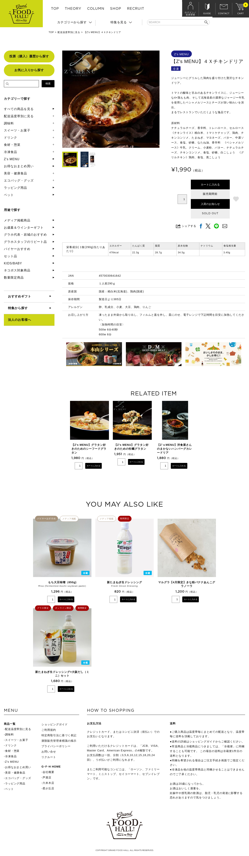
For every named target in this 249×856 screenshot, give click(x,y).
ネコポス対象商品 (17, 270)
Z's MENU (11, 159)
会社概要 (48, 772)
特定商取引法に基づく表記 (58, 735)
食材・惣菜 (12, 144)
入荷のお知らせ (210, 203)
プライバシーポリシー (56, 746)
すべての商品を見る (19, 109)
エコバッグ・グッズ (19, 180)
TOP (55, 8)
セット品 (10, 256)
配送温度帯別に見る (69, 32)
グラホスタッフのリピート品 (25, 241)
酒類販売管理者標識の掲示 (58, 740)
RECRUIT (135, 8)
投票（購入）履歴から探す (29, 56)
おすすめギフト (19, 296)
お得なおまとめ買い (19, 166)
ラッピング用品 (15, 187)
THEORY (73, 8)
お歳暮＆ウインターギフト (24, 227)
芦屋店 (47, 777)
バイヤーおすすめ (17, 249)
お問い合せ (48, 751)
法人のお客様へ (19, 319)
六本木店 (48, 782)
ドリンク (10, 137)
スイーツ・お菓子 (17, 130)
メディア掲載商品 (17, 220)
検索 (48, 83)
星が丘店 (48, 788)
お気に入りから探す (29, 70)
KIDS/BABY (13, 263)
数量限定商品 (14, 277)
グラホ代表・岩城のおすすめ (25, 234)
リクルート (48, 757)
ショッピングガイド (54, 724)
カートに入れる (210, 184)
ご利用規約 (48, 729)
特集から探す (18, 308)
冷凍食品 (10, 152)
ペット (9, 195)
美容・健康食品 (15, 173)
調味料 (9, 123)
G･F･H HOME (51, 766)
